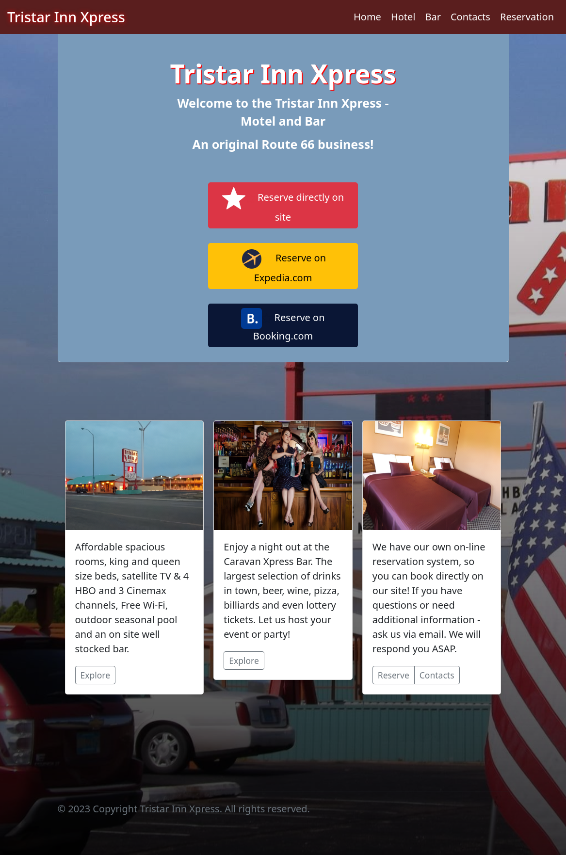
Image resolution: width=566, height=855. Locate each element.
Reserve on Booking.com (282, 325)
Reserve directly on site (283, 205)
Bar (433, 16)
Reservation (527, 16)
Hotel (403, 16)
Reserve (393, 675)
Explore (96, 675)
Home (367, 16)
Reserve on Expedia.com (283, 265)
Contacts (470, 16)
